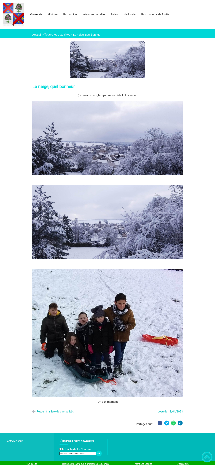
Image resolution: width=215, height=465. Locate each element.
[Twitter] (166, 423)
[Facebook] (160, 423)
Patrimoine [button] (70, 14)
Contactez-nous (14, 441)
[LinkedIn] (180, 423)
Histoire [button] (53, 14)
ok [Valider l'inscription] (98, 453)
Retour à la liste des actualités (55, 411)
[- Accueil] (13, 15)
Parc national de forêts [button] (155, 14)
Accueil (36, 34)
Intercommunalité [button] (94, 14)
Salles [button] (114, 14)
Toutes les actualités (57, 34)
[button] (207, 457)
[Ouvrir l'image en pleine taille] (107, 59)
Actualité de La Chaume (76, 449)
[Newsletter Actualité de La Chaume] (60, 449)
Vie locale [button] (130, 14)
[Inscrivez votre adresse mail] (79, 453)
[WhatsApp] (173, 423)
